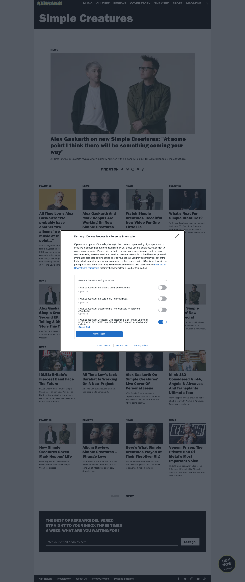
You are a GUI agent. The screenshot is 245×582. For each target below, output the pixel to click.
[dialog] (123, 291)
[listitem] (123, 280)
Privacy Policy (141, 345)
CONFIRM (99, 334)
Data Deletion (104, 345)
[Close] (178, 237)
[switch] (162, 287)
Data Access (122, 345)
